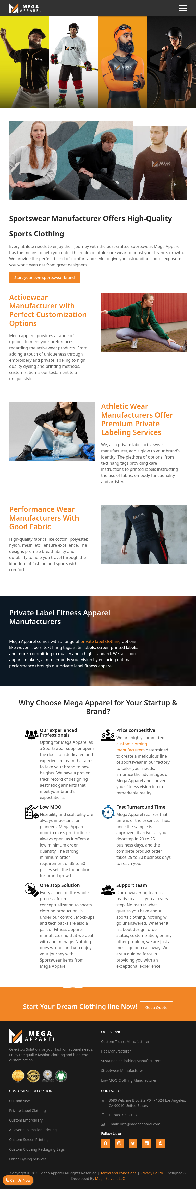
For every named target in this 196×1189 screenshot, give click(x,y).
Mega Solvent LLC (110, 1178)
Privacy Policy (151, 1173)
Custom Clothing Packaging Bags (37, 1149)
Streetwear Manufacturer (122, 1070)
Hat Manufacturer (116, 1051)
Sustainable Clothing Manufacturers (131, 1060)
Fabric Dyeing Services (28, 1159)
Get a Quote (156, 1007)
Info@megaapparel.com (140, 1124)
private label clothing (100, 641)
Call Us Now (18, 1180)
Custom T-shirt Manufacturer (125, 1041)
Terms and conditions (119, 1173)
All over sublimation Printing (33, 1129)
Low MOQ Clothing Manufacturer (129, 1080)
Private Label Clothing (27, 1110)
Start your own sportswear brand (44, 277)
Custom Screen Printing (29, 1139)
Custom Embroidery (26, 1120)
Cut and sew (19, 1100)
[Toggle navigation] (183, 8)
